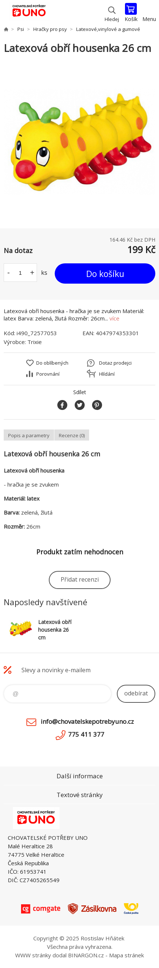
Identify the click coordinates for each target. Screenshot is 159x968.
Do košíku (105, 274)
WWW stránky (33, 955)
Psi (20, 29)
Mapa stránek (126, 955)
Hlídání (107, 374)
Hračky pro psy (50, 29)
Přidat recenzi (80, 579)
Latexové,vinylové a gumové (108, 29)
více (114, 318)
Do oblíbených (52, 363)
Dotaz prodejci (115, 363)
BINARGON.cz (86, 955)
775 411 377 (86, 734)
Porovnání (48, 374)
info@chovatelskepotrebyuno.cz (87, 721)
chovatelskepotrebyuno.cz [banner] (29, 13)
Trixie (34, 342)
